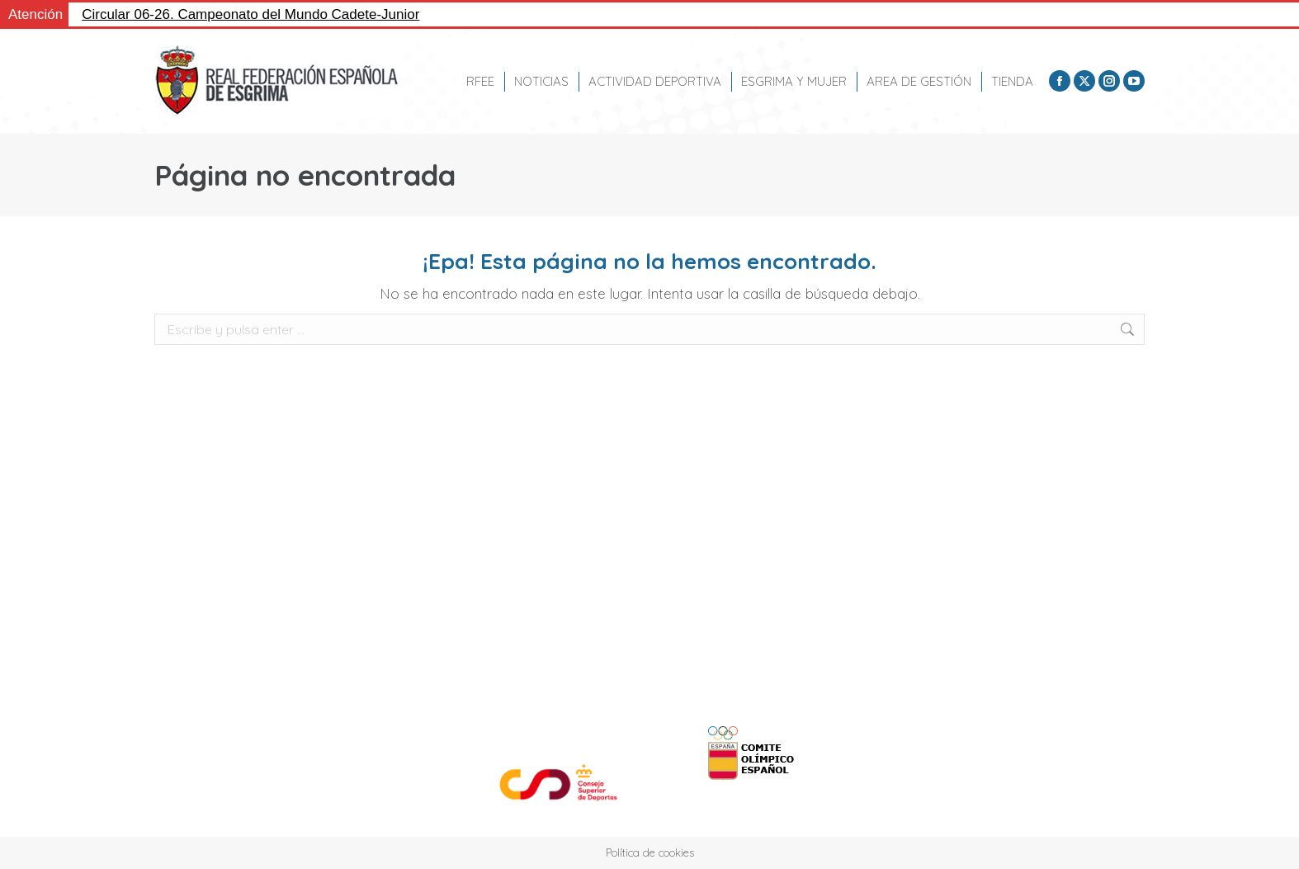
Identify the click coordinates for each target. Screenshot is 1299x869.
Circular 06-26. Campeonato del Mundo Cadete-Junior (250, 14)
